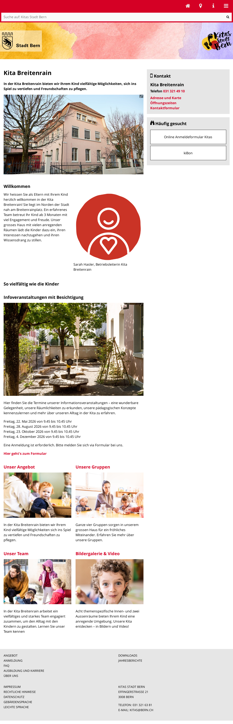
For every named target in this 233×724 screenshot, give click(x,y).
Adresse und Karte (165, 98)
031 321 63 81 (142, 705)
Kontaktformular (164, 108)
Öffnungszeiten (163, 103)
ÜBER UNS (11, 676)
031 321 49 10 (174, 91)
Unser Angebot (19, 467)
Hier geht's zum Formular (25, 453)
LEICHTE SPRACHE (16, 707)
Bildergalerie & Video (98, 553)
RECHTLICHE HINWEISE (20, 692)
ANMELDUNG (13, 660)
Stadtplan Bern (200, 5)
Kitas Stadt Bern (188, 5)
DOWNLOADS (127, 655)
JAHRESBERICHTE (130, 660)
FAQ (6, 666)
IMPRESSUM (12, 687)
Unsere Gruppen (93, 467)
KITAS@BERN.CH (141, 710)
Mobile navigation (226, 5)
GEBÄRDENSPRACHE (18, 702)
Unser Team (16, 553)
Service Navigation (213, 5)
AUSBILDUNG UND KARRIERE (24, 671)
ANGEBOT (11, 655)
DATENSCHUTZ (14, 697)
